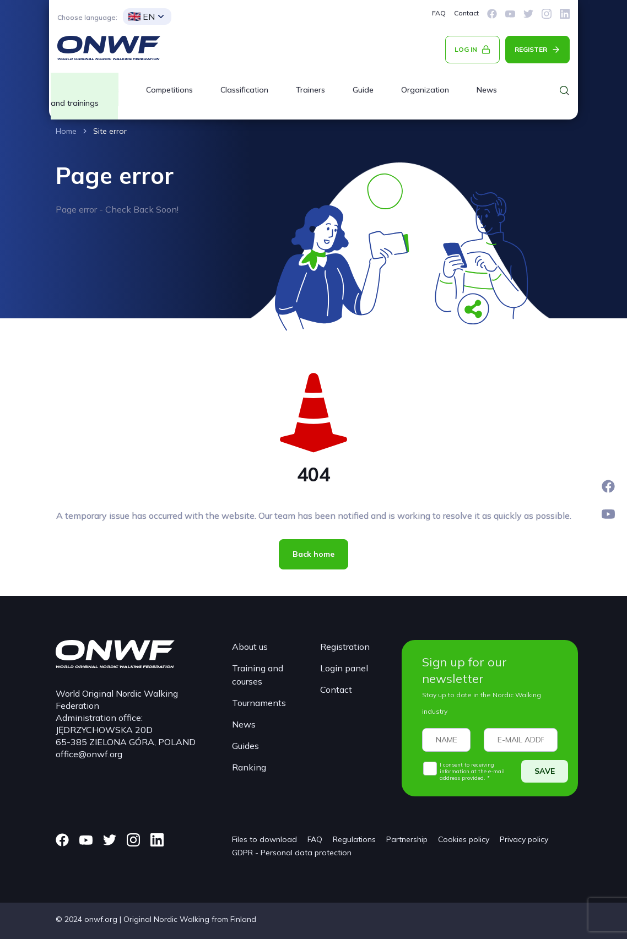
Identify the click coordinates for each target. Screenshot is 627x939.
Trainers (310, 90)
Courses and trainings (84, 96)
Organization (425, 90)
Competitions (169, 90)
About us (250, 646)
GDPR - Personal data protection (292, 852)
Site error (110, 131)
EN (141, 16)
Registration (345, 646)
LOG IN (466, 49)
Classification (244, 90)
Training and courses (257, 675)
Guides (245, 745)
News (487, 90)
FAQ (439, 13)
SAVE (544, 771)
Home (66, 131)
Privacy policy (524, 839)
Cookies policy (463, 839)
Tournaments (259, 702)
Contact (466, 13)
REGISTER (531, 49)
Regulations (354, 839)
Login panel (344, 668)
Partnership (407, 839)
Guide (363, 90)
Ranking (249, 767)
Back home (313, 554)
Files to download (264, 839)
